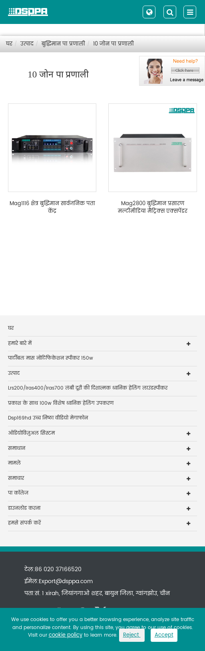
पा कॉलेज (18, 493)
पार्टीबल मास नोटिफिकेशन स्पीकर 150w (50, 358)
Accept (164, 635)
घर (9, 44)
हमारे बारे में (20, 343)
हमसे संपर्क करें (24, 523)
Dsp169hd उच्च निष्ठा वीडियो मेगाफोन (48, 418)
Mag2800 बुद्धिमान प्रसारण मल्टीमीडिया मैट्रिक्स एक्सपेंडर (152, 208)
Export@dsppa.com (66, 581)
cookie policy (65, 635)
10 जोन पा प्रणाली (113, 44)
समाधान (16, 448)
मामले (14, 463)
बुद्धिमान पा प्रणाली (63, 44)
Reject (132, 635)
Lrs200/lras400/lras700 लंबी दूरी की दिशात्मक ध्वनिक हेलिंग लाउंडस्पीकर (87, 388)
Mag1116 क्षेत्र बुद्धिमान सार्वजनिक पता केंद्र (52, 208)
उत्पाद (27, 44)
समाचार (16, 478)
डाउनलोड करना (24, 508)
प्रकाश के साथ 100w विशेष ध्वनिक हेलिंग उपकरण (60, 403)
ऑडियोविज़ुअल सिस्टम (31, 433)
